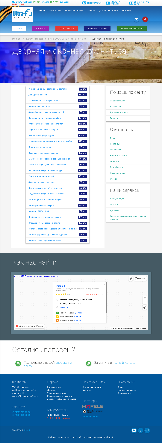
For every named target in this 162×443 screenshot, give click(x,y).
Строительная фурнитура (97, 28)
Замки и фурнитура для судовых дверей (57, 234)
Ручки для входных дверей (57, 176)
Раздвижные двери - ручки (57, 135)
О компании (55, 10)
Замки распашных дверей (57, 205)
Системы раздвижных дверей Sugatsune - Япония (57, 228)
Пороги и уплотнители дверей (57, 129)
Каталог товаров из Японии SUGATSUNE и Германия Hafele (56, 38)
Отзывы (91, 10)
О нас (112, 138)
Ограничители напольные (57, 147)
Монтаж (114, 204)
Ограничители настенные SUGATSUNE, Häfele (57, 141)
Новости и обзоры (74, 10)
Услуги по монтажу (56, 393)
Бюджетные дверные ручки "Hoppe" (57, 170)
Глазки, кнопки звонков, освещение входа (57, 158)
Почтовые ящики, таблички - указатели (57, 164)
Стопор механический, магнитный (57, 188)
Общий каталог (117, 101)
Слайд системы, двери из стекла (57, 223)
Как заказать (116, 107)
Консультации (117, 199)
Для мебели (40, 28)
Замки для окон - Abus (57, 106)
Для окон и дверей (66, 28)
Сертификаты (116, 167)
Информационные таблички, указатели (57, 89)
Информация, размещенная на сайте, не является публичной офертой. (81, 437)
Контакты (126, 10)
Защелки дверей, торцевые (57, 182)
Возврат (114, 118)
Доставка (114, 210)
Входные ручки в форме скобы (57, 153)
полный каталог (124, 362)
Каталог (19, 28)
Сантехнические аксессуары (132, 28)
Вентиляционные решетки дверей (57, 199)
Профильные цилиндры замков (57, 100)
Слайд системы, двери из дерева (57, 217)
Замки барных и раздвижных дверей (57, 112)
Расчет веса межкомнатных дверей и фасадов (128, 217)
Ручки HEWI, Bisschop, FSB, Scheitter (57, 123)
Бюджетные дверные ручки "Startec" (57, 193)
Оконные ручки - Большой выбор (57, 118)
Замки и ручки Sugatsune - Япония (57, 240)
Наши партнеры (117, 173)
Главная (41, 10)
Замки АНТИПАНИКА (57, 211)
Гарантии (114, 161)
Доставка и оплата (108, 10)
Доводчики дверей (57, 94)
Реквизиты (115, 150)
